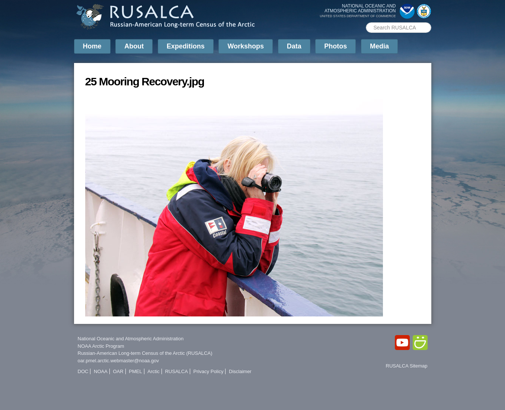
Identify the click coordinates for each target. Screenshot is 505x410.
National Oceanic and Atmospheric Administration (131, 338)
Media (379, 46)
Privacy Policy (208, 371)
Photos (335, 46)
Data (294, 46)
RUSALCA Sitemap (407, 366)
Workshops (245, 46)
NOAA (101, 371)
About (134, 46)
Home (92, 46)
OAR (118, 371)
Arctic (153, 371)
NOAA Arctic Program (101, 346)
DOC (83, 371)
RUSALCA (176, 371)
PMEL (135, 371)
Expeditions (186, 46)
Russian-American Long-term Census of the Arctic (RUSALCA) (145, 353)
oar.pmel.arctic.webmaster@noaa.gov (118, 360)
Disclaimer (240, 371)
